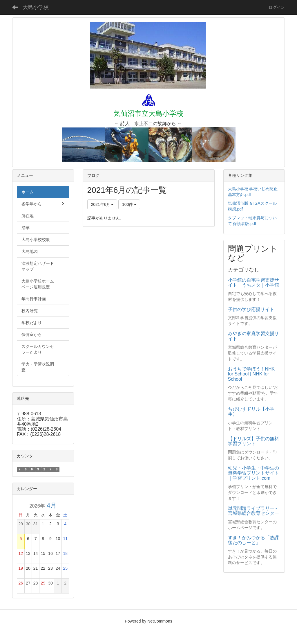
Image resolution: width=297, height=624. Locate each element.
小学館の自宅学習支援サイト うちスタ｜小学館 (253, 283)
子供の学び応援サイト (251, 309)
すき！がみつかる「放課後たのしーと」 (253, 540)
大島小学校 (36, 7)
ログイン (277, 7)
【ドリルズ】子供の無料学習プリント (253, 441)
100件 (129, 204)
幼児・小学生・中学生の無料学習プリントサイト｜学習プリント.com (253, 473)
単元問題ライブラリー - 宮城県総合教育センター (253, 511)
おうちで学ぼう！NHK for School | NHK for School (251, 374)
